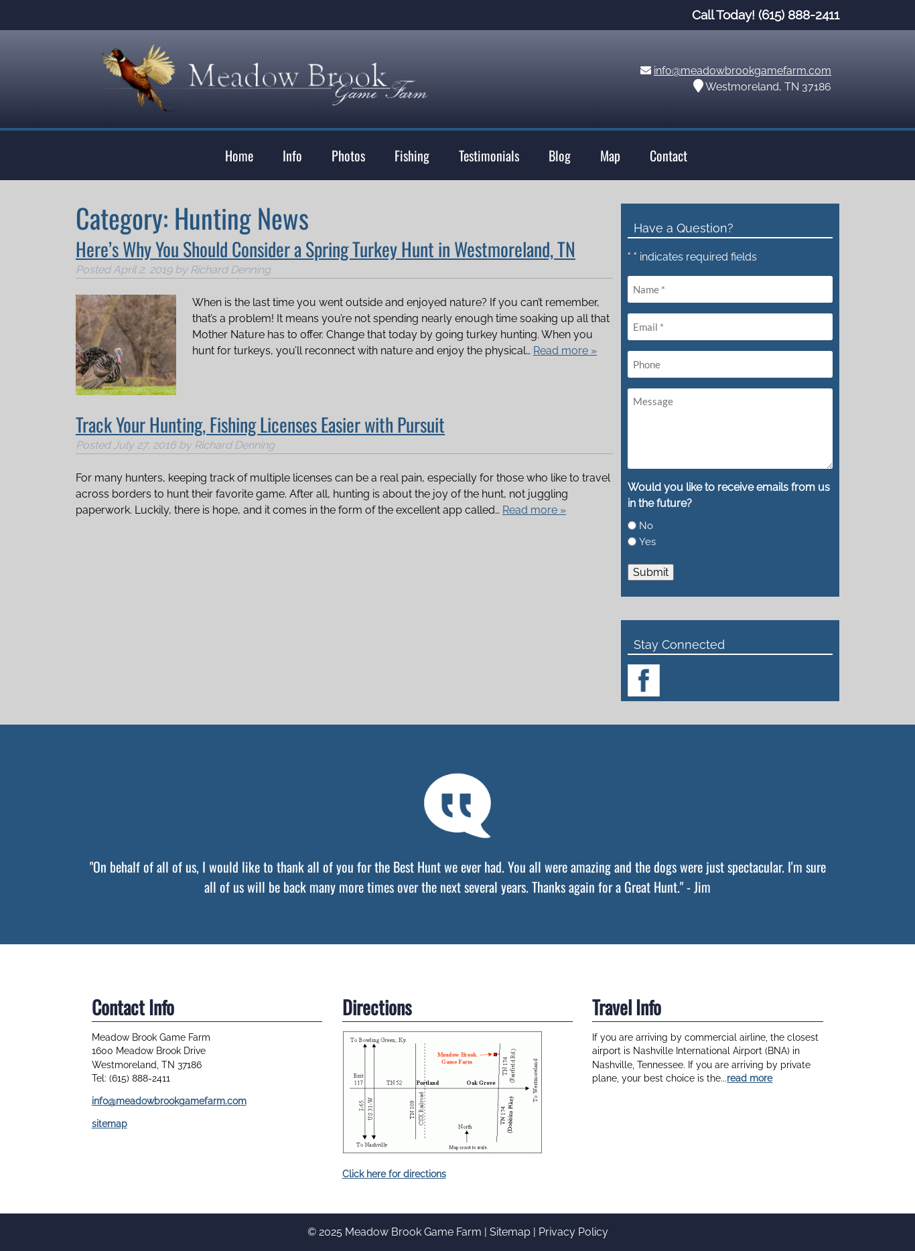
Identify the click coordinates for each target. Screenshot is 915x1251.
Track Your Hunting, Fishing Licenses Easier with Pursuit (260, 424)
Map (610, 155)
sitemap (109, 1123)
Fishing (412, 155)
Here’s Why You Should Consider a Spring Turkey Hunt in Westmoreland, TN (325, 249)
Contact (668, 155)
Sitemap (510, 1232)
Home (239, 155)
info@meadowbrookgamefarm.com (742, 70)
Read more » (565, 350)
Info (292, 155)
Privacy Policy (573, 1232)
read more (749, 1078)
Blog (560, 155)
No (646, 526)
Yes (647, 542)
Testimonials (489, 155)
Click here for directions (394, 1174)
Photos (348, 155)
